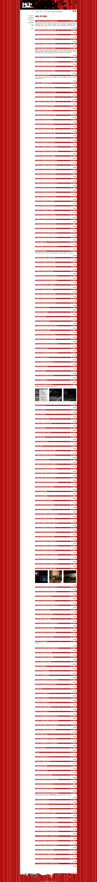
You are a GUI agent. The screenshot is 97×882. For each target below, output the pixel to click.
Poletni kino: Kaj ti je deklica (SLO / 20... (46, 30)
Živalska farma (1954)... (42, 770)
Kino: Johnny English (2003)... (44, 618)
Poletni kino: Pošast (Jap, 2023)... (45, 119)
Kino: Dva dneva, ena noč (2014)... (45, 500)
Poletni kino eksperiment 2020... (44, 384)
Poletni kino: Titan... (41, 316)
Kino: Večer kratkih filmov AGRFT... (45, 849)
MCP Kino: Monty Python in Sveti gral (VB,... (47, 679)
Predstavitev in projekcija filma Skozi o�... (47, 21)
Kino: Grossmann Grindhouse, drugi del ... (47, 591)
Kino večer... (40, 688)
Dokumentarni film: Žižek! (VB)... (45, 775)
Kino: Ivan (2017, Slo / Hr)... (43, 459)
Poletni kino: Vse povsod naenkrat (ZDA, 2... (47, 280)
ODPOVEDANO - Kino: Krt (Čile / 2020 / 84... (47, 246)
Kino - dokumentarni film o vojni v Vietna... (47, 738)
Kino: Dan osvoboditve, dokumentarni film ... (48, 514)
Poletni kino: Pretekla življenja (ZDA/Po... (47, 137)
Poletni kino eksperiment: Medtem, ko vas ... (47, 826)
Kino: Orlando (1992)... (42, 491)
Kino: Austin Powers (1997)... (44, 609)
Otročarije (30, 19)
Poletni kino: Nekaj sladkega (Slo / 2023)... (47, 223)
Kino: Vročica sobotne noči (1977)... (45, 637)
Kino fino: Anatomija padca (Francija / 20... (47, 160)
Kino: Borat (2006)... (41, 666)
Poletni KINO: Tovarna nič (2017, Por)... (46, 477)
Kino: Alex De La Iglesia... (43, 711)
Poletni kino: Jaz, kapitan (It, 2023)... (45, 124)
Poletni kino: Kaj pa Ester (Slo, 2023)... (46, 97)
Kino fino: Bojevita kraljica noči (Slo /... (46, 87)
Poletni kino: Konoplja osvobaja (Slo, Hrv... (47, 183)
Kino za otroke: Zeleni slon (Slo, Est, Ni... (47, 187)
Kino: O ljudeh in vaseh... (43, 441)
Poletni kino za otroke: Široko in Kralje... (46, 101)
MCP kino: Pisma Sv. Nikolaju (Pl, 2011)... (47, 684)
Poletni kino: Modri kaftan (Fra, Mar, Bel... (47, 192)
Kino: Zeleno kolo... (41, 409)
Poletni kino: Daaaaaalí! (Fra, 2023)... (46, 106)
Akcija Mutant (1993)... (42, 765)
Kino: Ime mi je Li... (41, 405)
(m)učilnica (31, 22)
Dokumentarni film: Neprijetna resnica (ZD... (47, 779)
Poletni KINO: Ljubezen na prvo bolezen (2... (47, 473)
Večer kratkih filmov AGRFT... (44, 330)
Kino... (38, 752)
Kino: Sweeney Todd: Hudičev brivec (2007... (48, 648)
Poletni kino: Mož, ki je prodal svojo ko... (47, 294)
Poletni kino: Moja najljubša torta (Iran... (46, 43)
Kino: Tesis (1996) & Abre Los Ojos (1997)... (47, 743)
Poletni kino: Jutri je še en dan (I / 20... (46, 39)
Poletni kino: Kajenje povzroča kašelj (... (46, 214)
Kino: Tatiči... (40, 446)
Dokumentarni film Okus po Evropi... (46, 788)
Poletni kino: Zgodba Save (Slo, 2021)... (46, 262)
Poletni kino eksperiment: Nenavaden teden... (48, 831)
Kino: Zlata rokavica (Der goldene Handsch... (48, 343)
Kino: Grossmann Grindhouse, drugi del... (47, 532)
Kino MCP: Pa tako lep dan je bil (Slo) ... (46, 70)
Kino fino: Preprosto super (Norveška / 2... (47, 165)
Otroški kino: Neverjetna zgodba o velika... (47, 325)
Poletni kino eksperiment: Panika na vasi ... (47, 541)
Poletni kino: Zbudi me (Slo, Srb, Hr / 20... (47, 115)
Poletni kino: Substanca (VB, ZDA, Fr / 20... (47, 61)
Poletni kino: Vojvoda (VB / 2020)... (45, 289)
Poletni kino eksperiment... (43, 693)
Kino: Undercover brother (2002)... (45, 614)
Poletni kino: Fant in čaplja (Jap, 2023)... (46, 133)
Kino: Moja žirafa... (41, 428)
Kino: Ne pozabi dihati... (42, 366)
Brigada (47, 881)
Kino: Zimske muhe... (42, 242)
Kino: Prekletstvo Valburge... (44, 321)
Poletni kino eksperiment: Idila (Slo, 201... (47, 568)
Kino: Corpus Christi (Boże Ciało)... (45, 375)
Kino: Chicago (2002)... (42, 641)
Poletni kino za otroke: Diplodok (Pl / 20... (47, 854)
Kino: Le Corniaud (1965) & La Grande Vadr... (48, 720)
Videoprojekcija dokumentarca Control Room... (48, 793)
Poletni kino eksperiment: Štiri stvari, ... (46, 550)
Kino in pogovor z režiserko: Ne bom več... (47, 233)
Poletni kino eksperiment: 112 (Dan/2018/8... (47, 822)
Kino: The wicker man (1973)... (44, 661)
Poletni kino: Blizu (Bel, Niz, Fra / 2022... (46, 219)
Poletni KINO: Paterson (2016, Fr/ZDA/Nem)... (48, 482)
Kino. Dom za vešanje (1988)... (44, 707)
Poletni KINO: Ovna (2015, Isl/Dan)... (45, 486)
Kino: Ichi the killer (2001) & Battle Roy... (46, 729)
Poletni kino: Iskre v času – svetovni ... (46, 284)
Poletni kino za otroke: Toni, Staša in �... (47, 92)
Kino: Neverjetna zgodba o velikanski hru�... (48, 836)
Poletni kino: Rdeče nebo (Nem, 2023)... (46, 128)
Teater (32, 20)
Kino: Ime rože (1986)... (42, 496)
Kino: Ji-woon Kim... (42, 747)
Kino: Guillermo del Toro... (43, 756)
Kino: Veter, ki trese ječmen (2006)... (45, 505)
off (33, 26)
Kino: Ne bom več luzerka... (43, 418)
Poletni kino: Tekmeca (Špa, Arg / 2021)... (47, 228)
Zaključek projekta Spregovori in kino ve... (47, 237)
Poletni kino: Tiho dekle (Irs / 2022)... (46, 201)
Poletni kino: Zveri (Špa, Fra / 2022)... (46, 210)
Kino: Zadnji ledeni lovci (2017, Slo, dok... (47, 450)
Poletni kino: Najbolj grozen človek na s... (47, 303)
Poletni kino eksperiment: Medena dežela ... (47, 817)
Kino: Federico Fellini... (42, 734)
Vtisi (32, 28)
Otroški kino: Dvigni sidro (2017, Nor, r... (46, 455)
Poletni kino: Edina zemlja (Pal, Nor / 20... (47, 66)
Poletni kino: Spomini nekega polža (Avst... (47, 34)
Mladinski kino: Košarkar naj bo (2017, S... (47, 464)
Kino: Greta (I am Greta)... (43, 348)
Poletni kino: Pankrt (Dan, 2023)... (45, 110)
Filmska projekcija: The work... (44, 423)
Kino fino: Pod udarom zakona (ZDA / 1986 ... (48, 151)
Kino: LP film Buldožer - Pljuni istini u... (46, 527)
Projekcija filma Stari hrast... (43, 75)
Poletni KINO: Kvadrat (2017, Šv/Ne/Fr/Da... (47, 468)
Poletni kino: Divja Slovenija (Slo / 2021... (47, 298)
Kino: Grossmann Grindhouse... (44, 509)
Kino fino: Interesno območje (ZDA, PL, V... (47, 146)
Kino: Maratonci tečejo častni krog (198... (47, 632)
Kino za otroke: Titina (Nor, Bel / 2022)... (46, 178)
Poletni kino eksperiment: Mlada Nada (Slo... (47, 559)
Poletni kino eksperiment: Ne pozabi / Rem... (47, 554)
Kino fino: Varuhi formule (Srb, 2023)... (46, 156)
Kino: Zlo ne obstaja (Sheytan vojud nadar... (47, 352)
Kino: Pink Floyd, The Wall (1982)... (45, 657)
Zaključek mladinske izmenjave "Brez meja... (48, 523)
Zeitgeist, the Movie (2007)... (43, 761)
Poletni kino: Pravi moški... (43, 307)
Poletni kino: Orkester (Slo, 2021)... (45, 271)
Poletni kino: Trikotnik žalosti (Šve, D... (46, 205)
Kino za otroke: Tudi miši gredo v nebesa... (47, 275)
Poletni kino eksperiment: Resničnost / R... (47, 545)
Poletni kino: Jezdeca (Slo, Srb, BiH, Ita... (47, 174)
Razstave (31, 17)
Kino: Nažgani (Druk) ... (42, 380)
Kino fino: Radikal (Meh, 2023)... (44, 83)
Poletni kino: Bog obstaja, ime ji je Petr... (47, 813)
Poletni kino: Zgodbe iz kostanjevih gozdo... (47, 840)
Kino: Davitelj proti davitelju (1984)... (45, 627)
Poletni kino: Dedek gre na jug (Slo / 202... (47, 196)
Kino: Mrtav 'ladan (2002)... (43, 670)
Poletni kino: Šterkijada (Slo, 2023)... (45, 142)
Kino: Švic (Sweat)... (42, 371)
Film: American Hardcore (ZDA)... (45, 784)
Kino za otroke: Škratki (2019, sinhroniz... (47, 266)
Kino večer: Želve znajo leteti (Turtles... (46, 600)
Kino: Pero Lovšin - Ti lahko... (44, 432)
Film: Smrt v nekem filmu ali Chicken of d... (47, 587)
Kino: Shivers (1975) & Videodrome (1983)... (47, 725)
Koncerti (31, 15)
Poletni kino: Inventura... (43, 312)
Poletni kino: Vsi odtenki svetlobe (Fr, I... (47, 57)
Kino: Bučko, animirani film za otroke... (46, 518)
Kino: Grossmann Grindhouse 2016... (46, 536)
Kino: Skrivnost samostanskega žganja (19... (48, 623)
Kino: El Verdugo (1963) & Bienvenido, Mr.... (47, 716)
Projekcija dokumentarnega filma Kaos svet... (48, 605)
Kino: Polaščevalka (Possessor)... (45, 361)
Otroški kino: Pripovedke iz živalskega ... (47, 334)
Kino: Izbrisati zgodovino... (43, 357)
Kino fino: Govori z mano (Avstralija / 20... (47, 169)
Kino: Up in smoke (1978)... (43, 675)
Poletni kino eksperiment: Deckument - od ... (48, 563)
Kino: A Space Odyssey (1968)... (44, 652)
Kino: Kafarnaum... (41, 414)
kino (32, 24)
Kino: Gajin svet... (41, 437)
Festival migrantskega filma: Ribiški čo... (47, 48)
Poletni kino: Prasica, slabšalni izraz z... (46, 257)
